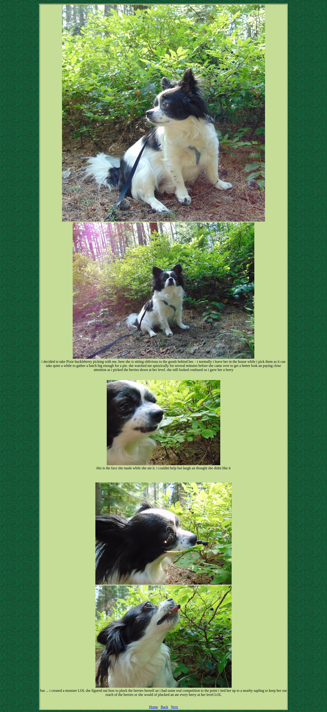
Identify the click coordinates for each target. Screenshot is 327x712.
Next (174, 707)
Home (153, 707)
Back (164, 707)
